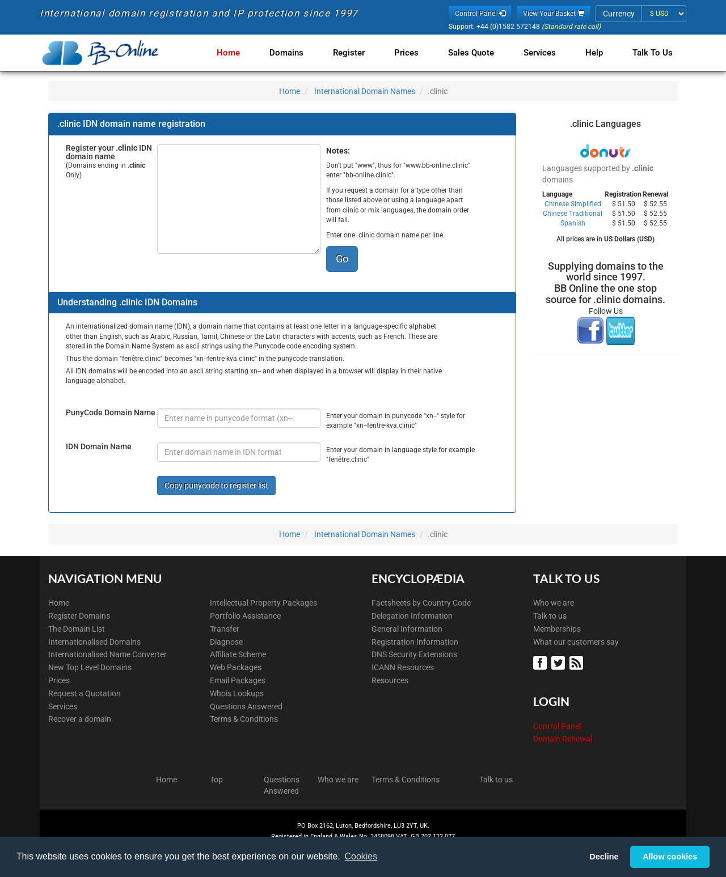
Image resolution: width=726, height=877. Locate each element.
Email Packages (237, 680)
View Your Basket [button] (553, 14)
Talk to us (550, 615)
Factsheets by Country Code (421, 602)
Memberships (557, 628)
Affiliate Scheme (238, 654)
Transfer (224, 628)
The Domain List (76, 628)
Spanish (572, 223)
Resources (390, 680)
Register (360, 53)
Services (544, 53)
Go (342, 259)
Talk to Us (652, 53)
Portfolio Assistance (245, 615)
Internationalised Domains (94, 641)
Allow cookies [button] (670, 856)
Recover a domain (79, 718)
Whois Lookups (237, 693)
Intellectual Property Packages (263, 602)
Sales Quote (478, 53)
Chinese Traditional (572, 214)
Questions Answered (246, 706)
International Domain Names (364, 91)
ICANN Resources (403, 667)
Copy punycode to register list (216, 485)
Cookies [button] (360, 856)
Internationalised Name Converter (107, 654)
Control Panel (557, 726)
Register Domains (79, 615)
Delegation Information (412, 615)
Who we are (553, 602)
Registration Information (415, 641)
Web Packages (235, 667)
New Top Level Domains (90, 667)
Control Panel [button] (480, 14)
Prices (415, 53)
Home (244, 53)
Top (216, 779)
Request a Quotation (84, 693)
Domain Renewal (562, 738)
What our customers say (576, 641)
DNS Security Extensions (414, 654)
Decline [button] (603, 856)
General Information (407, 628)
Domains (300, 53)
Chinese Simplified (572, 204)
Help (596, 53)
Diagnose (226, 641)
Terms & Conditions (244, 718)
